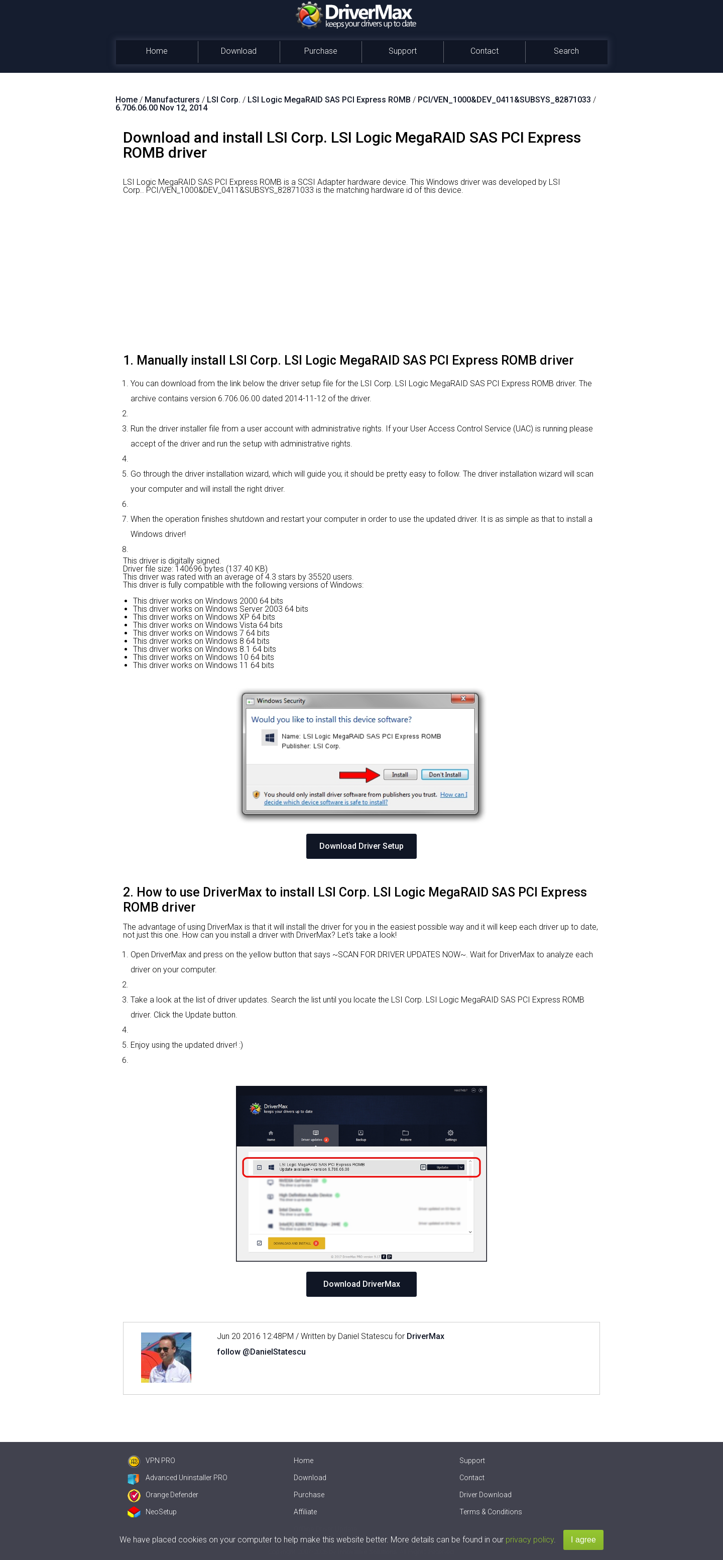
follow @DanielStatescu (261, 1352)
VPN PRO (151, 1460)
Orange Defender (163, 1494)
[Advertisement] (361, 277)
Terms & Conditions (490, 1511)
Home (157, 51)
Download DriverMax (361, 1284)
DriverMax (425, 1336)
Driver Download (485, 1494)
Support (403, 51)
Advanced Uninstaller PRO (177, 1477)
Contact (484, 51)
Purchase (320, 51)
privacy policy (530, 1539)
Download (239, 51)
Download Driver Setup (361, 846)
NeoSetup (152, 1511)
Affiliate (305, 1511)
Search (566, 51)
